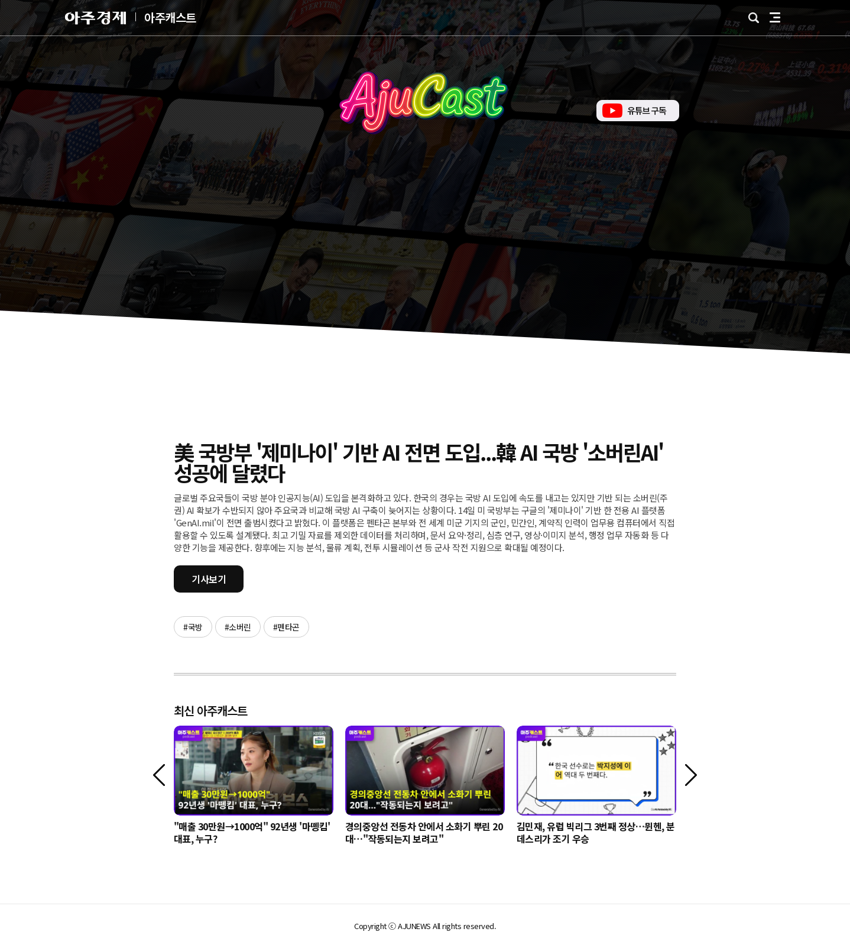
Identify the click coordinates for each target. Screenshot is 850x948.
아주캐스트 (170, 18)
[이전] (159, 775)
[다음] (691, 775)
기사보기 (209, 579)
